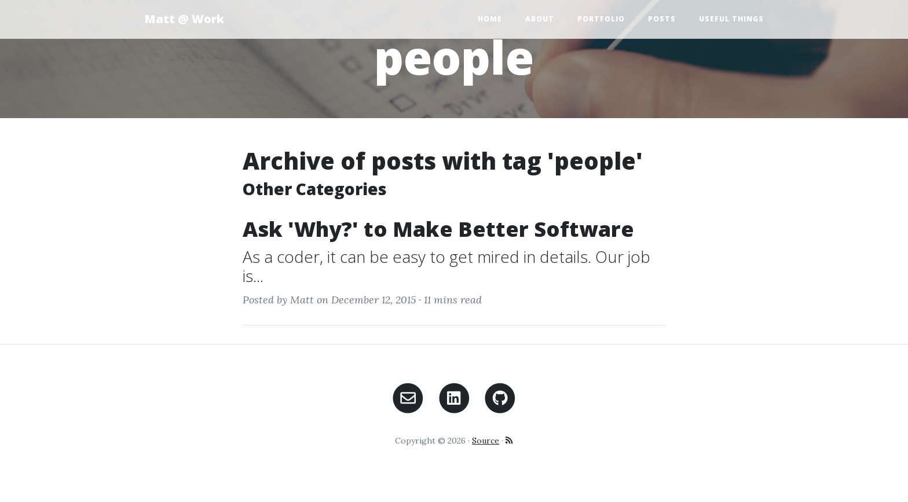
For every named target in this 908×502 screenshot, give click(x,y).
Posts (662, 19)
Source (485, 440)
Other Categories (315, 189)
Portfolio (601, 19)
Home (490, 19)
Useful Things (731, 19)
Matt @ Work (184, 19)
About (539, 19)
